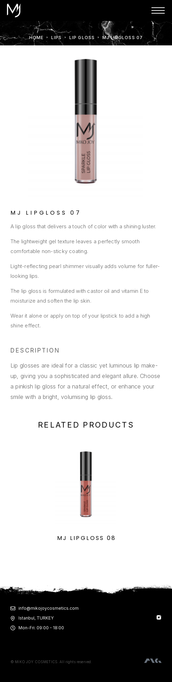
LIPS (56, 37)
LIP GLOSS (82, 37)
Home (36, 37)
